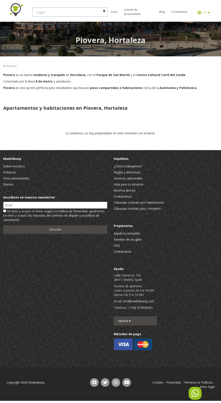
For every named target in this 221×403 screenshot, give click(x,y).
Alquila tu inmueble (127, 233)
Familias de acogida (127, 239)
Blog (162, 12)
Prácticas (9, 172)
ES (203, 12)
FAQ (117, 245)
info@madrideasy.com (138, 301)
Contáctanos (179, 12)
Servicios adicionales (128, 178)
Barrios (10, 66)
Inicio (114, 12)
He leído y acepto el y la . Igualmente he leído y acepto (54, 215)
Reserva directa (124, 190)
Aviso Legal (43, 211)
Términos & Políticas (198, 382)
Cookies (158, 382)
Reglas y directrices (127, 172)
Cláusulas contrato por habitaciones (139, 202)
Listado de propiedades (132, 12)
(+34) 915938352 (141, 308)
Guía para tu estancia (128, 184)
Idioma (124, 321)
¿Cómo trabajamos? (128, 166)
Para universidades (16, 178)
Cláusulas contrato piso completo (137, 208)
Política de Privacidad (72, 211)
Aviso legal (207, 387)
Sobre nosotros (14, 166)
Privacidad (173, 382)
